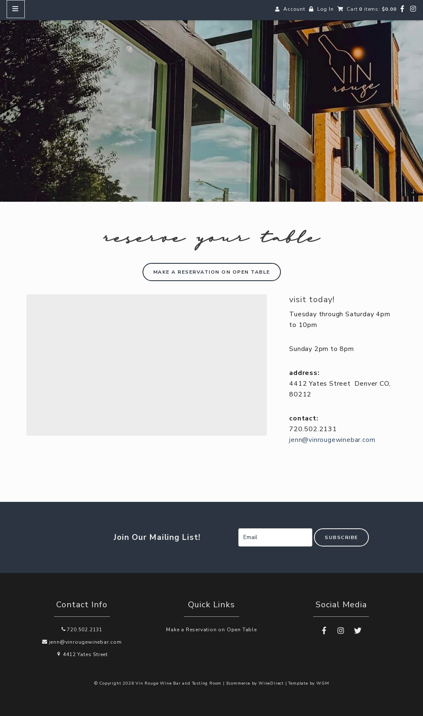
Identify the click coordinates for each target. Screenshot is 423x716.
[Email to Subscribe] (275, 537)
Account (294, 9)
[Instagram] (413, 9)
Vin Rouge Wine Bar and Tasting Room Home (211, 107)
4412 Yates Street (82, 654)
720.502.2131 (82, 629)
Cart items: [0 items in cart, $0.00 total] (371, 9)
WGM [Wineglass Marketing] (322, 683)
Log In (325, 9)
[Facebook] (403, 9)
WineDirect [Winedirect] (271, 683)
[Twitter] (357, 630)
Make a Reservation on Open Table (211, 629)
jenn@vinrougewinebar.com (332, 439)
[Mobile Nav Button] (16, 9)
